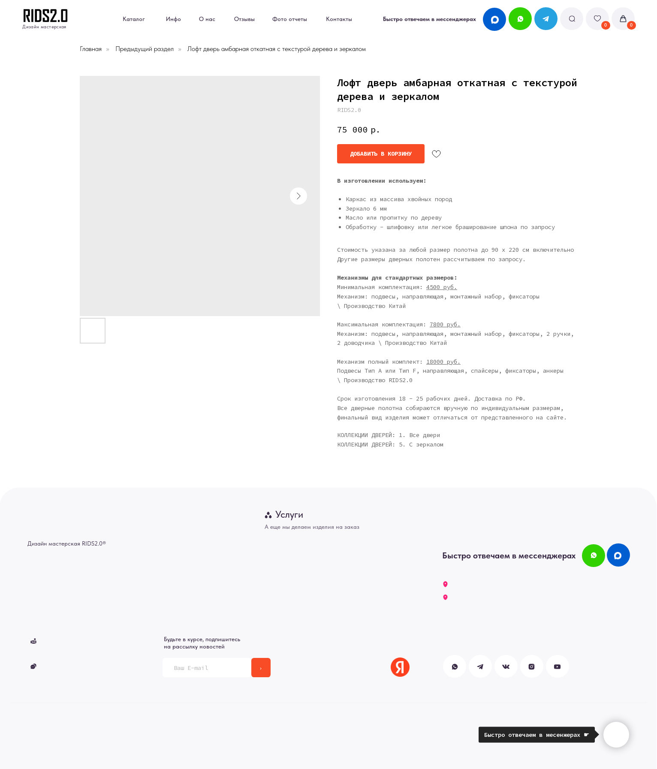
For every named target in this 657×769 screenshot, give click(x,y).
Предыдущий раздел (144, 49)
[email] (207, 667)
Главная (91, 49)
